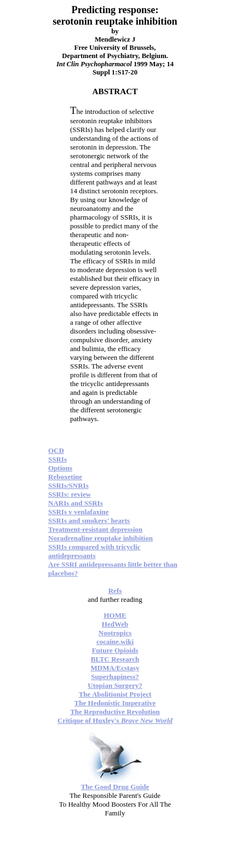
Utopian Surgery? (115, 685)
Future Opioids (115, 650)
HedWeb (115, 624)
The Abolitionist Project (115, 694)
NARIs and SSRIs (75, 503)
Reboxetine (65, 477)
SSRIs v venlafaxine (78, 512)
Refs (115, 591)
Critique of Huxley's (115, 720)
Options (60, 468)
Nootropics (115, 633)
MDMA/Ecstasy (115, 668)
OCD (56, 450)
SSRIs (57, 459)
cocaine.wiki (115, 641)
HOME (115, 615)
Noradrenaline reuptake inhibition (100, 538)
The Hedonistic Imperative (115, 703)
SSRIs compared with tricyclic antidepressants (94, 551)
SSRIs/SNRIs (68, 485)
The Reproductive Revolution (115, 712)
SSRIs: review (69, 494)
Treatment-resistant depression (95, 529)
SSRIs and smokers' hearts (89, 520)
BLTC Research (115, 659)
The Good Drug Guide (115, 787)
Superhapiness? (115, 676)
